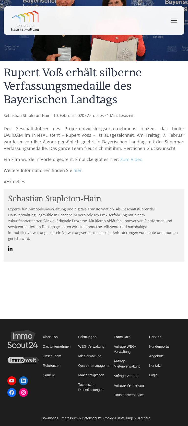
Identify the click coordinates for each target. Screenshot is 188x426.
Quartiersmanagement (95, 366)
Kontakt (155, 366)
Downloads (49, 418)
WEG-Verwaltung (91, 346)
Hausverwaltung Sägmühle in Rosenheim (42, 214)
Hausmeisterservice (129, 395)
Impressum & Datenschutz (81, 418)
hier (77, 170)
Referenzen (51, 366)
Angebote (156, 356)
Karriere (49, 375)
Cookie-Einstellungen (119, 418)
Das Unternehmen (57, 346)
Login (153, 375)
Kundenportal (159, 346)
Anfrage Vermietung (129, 385)
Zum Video (131, 159)
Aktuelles (95, 115)
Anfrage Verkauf (126, 376)
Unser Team (52, 356)
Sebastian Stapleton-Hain (27, 115)
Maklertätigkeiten (91, 375)
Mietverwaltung (89, 356)
